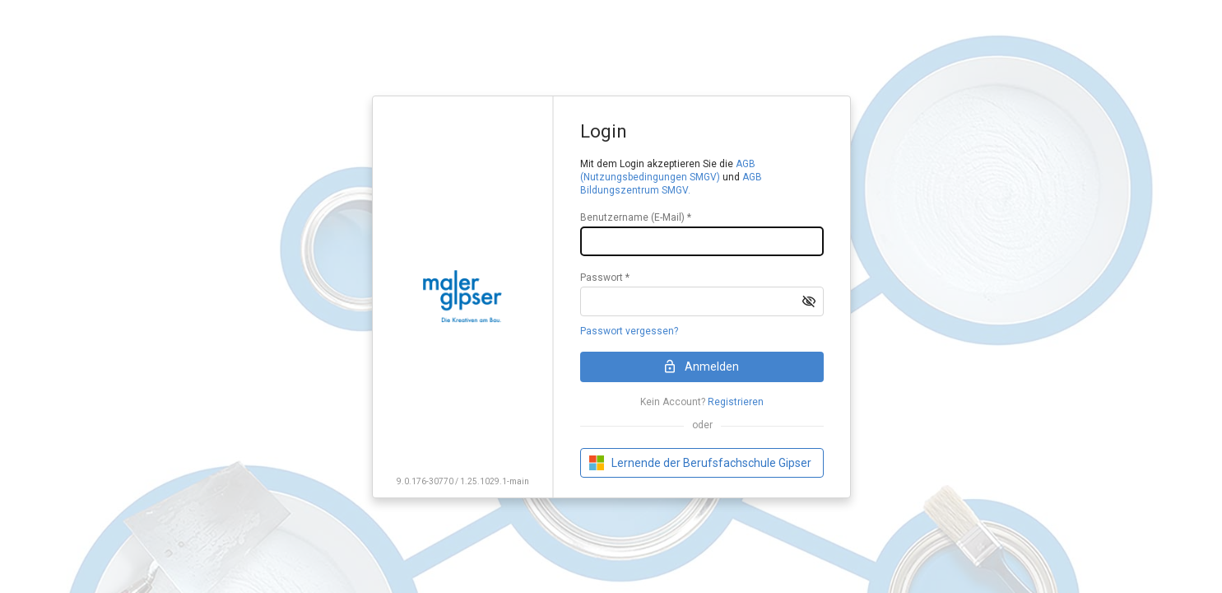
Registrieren (736, 402)
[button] (809, 301)
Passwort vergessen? (629, 331)
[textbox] (702, 241)
